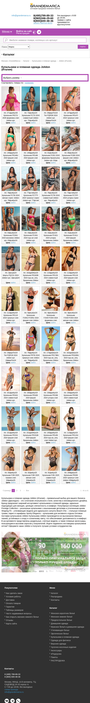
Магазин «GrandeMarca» (11, 61)
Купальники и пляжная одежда (44, 61)
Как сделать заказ (14, 592)
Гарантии (10, 606)
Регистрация (22, 33)
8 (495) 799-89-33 (12, 673)
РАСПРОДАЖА (58, 660)
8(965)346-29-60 (43, 18)
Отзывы (9, 619)
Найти (82, 47)
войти (13, 123)
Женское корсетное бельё (63, 612)
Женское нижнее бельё (61, 616)
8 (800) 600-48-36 (12, 676)
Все (27, 491)
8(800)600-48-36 (43, 20)
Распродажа (56, 595)
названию (29, 83)
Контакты (55, 599)
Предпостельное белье (61, 619)
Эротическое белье (60, 632)
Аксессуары (56, 649)
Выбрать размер (11, 77)
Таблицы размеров (14, 609)
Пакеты (54, 656)
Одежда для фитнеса (61, 639)
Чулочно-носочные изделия (63, 646)
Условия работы (13, 595)
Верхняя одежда (58, 643)
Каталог (26, 61)
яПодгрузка (56, 653)
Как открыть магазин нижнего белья (22, 616)
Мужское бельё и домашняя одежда (67, 626)
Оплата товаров (13, 602)
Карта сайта (11, 622)
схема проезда (11, 688)
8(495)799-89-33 (43, 15)
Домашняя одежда (59, 622)
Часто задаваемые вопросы (19, 612)
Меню (7, 31)
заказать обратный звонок (42, 23)
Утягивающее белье (60, 629)
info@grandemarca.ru (21, 15)
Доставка (10, 599)
